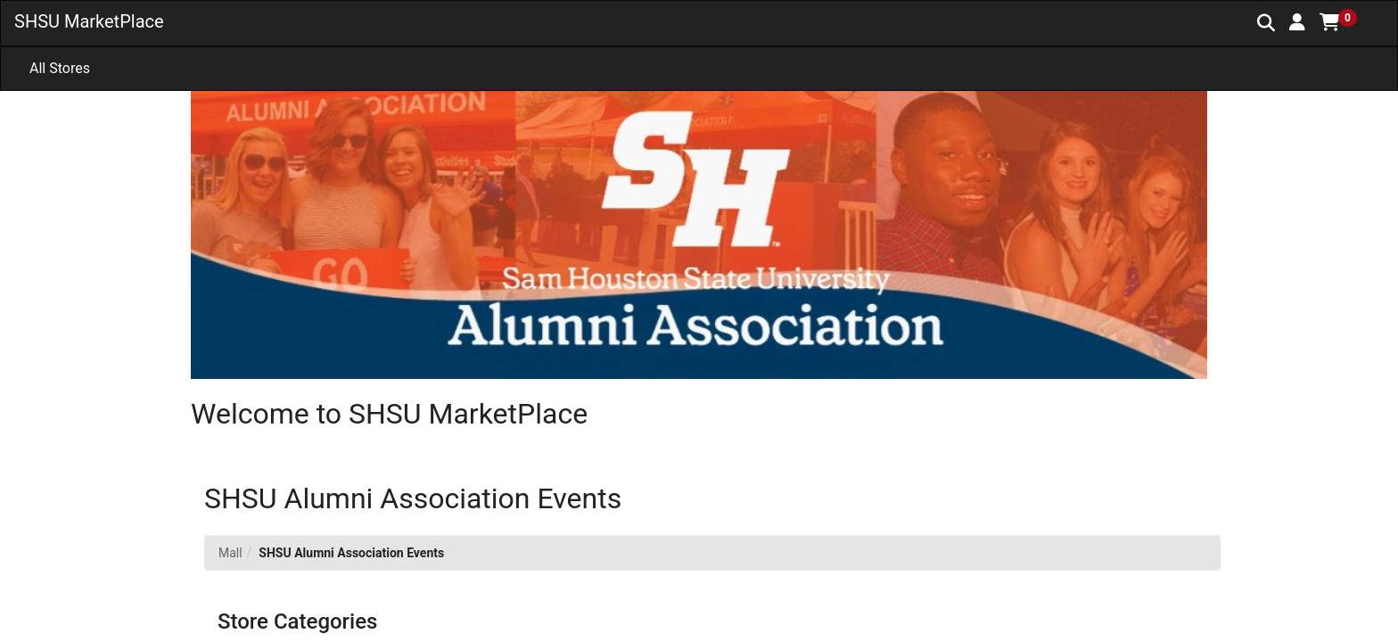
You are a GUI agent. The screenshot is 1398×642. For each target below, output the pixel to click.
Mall (230, 553)
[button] (1297, 22)
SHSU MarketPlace (89, 21)
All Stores (59, 68)
